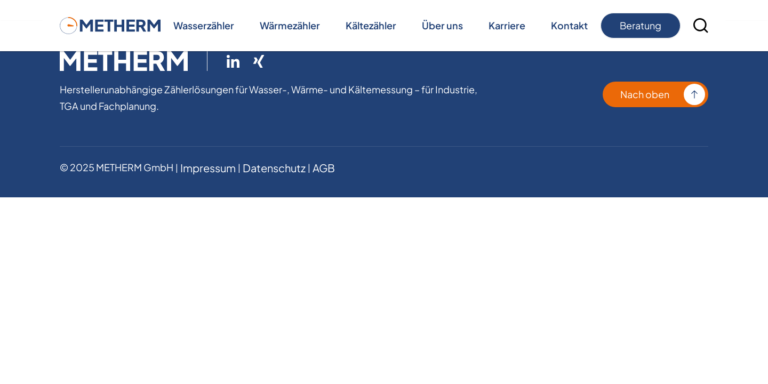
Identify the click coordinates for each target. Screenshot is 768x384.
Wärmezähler (290, 25)
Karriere (507, 25)
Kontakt (569, 25)
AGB (324, 168)
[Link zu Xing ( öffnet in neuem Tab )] (258, 61)
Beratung (640, 25)
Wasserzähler (203, 25)
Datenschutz (274, 168)
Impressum (208, 168)
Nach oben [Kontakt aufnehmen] (644, 94)
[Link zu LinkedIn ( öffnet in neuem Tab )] (233, 61)
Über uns (442, 25)
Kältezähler (371, 25)
